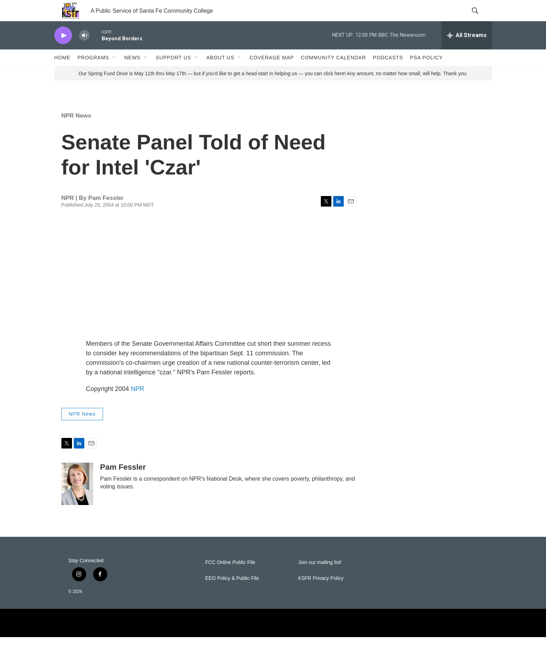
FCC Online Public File (230, 578)
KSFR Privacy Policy (320, 594)
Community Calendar (333, 73)
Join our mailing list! (320, 578)
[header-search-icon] (480, 19)
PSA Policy (426, 73)
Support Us (173, 73)
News (132, 73)
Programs (93, 73)
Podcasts (388, 73)
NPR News (76, 131)
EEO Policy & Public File (232, 594)
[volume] (84, 51)
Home (62, 73)
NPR (137, 404)
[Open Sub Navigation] (114, 73)
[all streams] (467, 51)
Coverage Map (272, 73)
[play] (63, 51)
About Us (220, 73)
